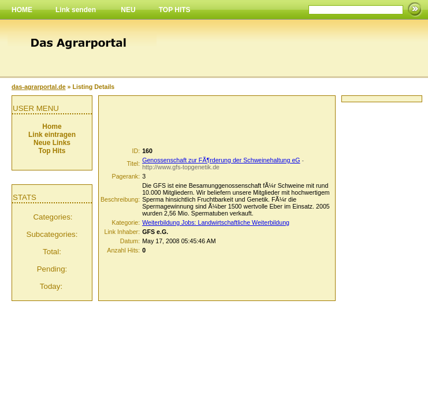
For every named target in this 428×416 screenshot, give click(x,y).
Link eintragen (52, 135)
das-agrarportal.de (39, 86)
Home (51, 126)
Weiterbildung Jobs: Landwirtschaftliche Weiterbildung (215, 222)
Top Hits (51, 151)
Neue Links (52, 143)
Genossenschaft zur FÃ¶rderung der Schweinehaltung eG (221, 160)
